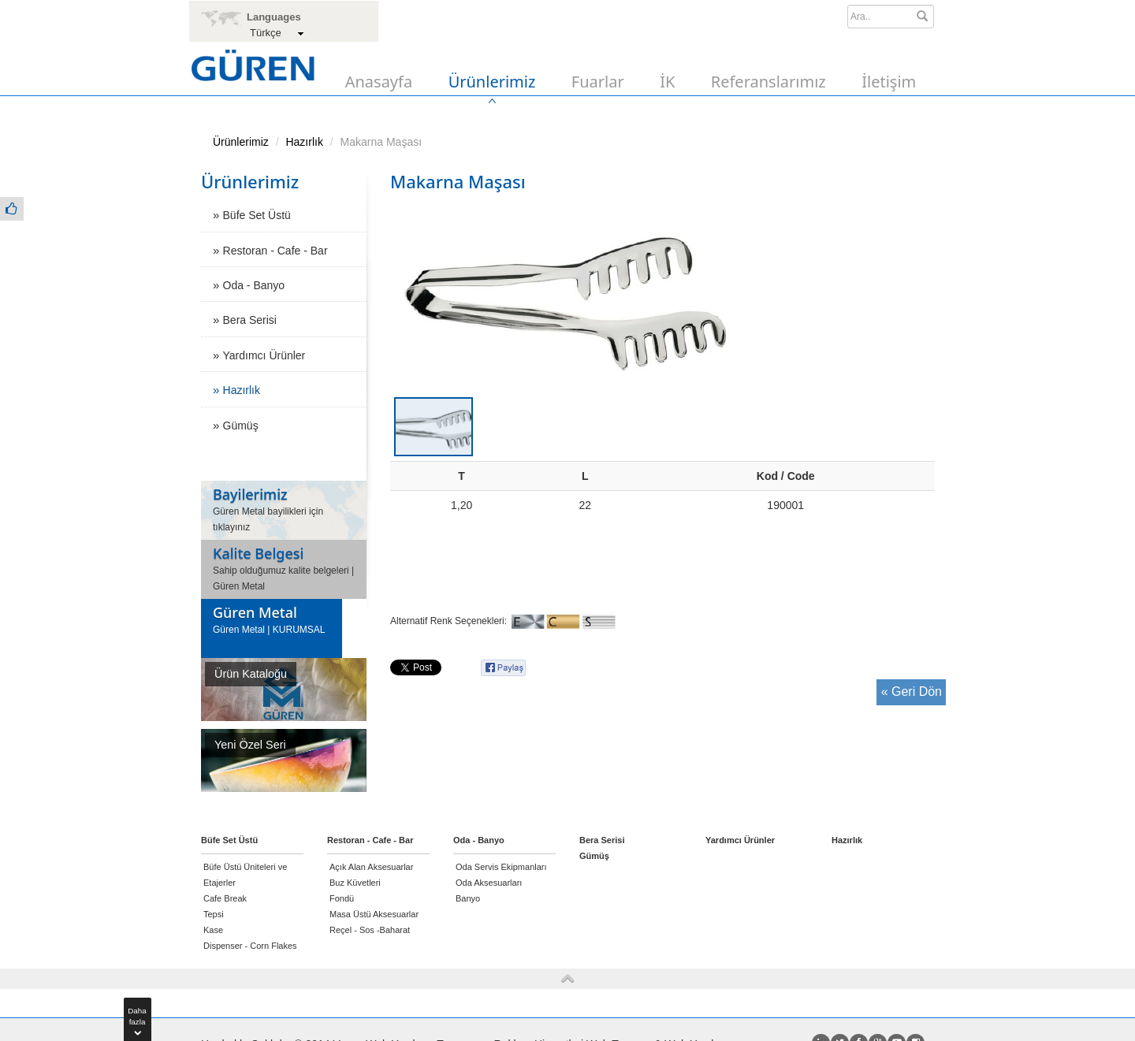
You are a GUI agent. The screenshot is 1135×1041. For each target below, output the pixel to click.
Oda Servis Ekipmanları (501, 867)
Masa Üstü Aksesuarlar (374, 914)
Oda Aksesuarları (489, 882)
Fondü (341, 898)
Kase (213, 930)
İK (667, 81)
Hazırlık (303, 142)
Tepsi (213, 914)
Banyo (468, 898)
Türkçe (265, 33)
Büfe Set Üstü (257, 215)
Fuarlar (597, 81)
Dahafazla (137, 1019)
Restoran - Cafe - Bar (275, 250)
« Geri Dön (911, 691)
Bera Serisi (250, 320)
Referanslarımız (768, 81)
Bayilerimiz (250, 494)
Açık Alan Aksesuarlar (371, 867)
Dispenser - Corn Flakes (250, 945)
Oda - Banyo (254, 285)
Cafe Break (225, 898)
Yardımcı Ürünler (264, 355)
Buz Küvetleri (355, 882)
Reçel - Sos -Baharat (369, 930)
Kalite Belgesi (258, 553)
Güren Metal (255, 612)
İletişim (888, 81)
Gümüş (241, 425)
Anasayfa (378, 81)
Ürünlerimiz (492, 81)
